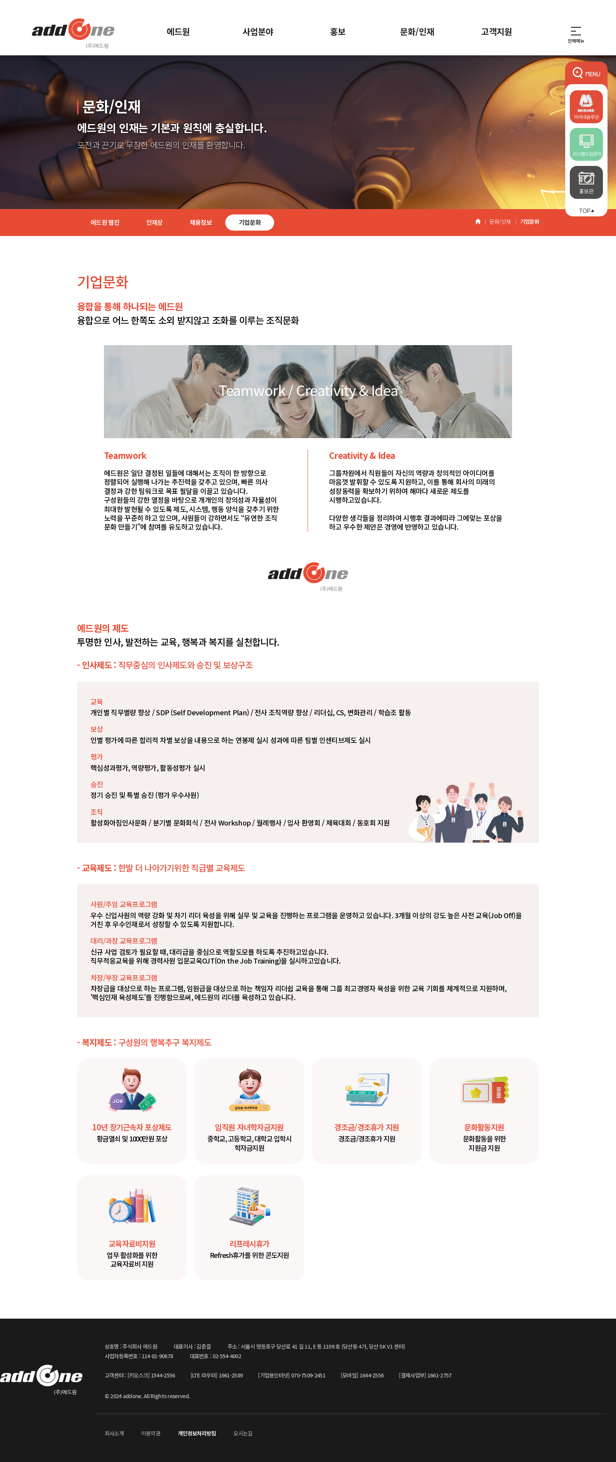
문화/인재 (417, 31)
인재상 (154, 222)
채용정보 (201, 222)
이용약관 (150, 1433)
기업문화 (250, 222)
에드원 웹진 (104, 222)
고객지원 (496, 31)
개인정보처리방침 (197, 1433)
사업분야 (258, 31)
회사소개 (114, 1433)
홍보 (337, 31)
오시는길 (242, 1433)
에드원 (178, 31)
